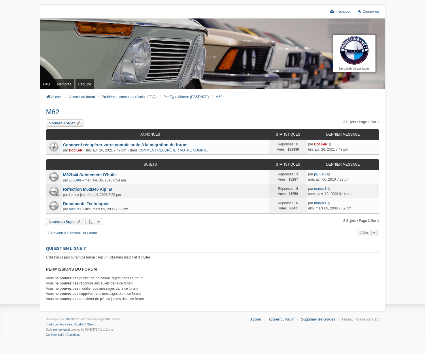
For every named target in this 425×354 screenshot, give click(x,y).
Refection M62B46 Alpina (87, 189)
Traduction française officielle (64, 324)
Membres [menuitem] (64, 84)
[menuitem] (55, 335)
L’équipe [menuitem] (84, 84)
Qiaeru (91, 324)
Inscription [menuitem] (340, 11)
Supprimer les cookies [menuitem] (318, 319)
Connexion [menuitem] (368, 11)
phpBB (69, 319)
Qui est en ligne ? (66, 248)
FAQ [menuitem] (46, 84)
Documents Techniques (86, 203)
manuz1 (320, 189)
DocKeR (75, 150)
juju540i (75, 180)
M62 (53, 112)
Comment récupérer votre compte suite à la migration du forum (125, 145)
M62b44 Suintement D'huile (90, 175)
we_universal (61, 329)
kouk (72, 195)
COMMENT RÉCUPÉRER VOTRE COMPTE (173, 150)
